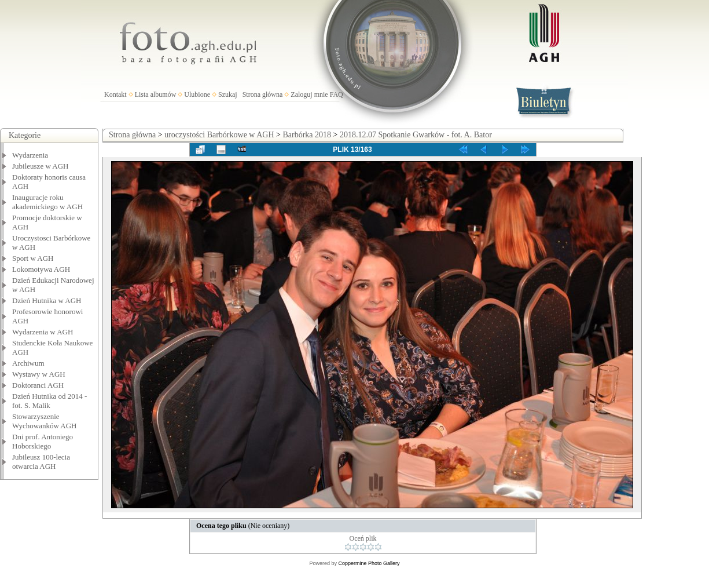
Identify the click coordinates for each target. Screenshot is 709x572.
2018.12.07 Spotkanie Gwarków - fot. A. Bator (416, 134)
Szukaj (227, 94)
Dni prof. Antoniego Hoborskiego (42, 441)
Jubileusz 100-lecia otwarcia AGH (41, 462)
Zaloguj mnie (309, 94)
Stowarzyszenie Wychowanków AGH (44, 421)
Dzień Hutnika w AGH (47, 300)
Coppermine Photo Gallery (368, 563)
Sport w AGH (33, 258)
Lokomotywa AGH (41, 269)
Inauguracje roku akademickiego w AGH (47, 202)
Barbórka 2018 (306, 134)
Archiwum (28, 363)
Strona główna (263, 94)
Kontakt (115, 94)
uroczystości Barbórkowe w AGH (219, 134)
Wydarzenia (30, 155)
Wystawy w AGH (38, 374)
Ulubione (197, 94)
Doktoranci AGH (38, 385)
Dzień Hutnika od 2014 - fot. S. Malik (49, 401)
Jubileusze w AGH (40, 166)
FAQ (336, 94)
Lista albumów (156, 94)
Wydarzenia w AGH (42, 331)
